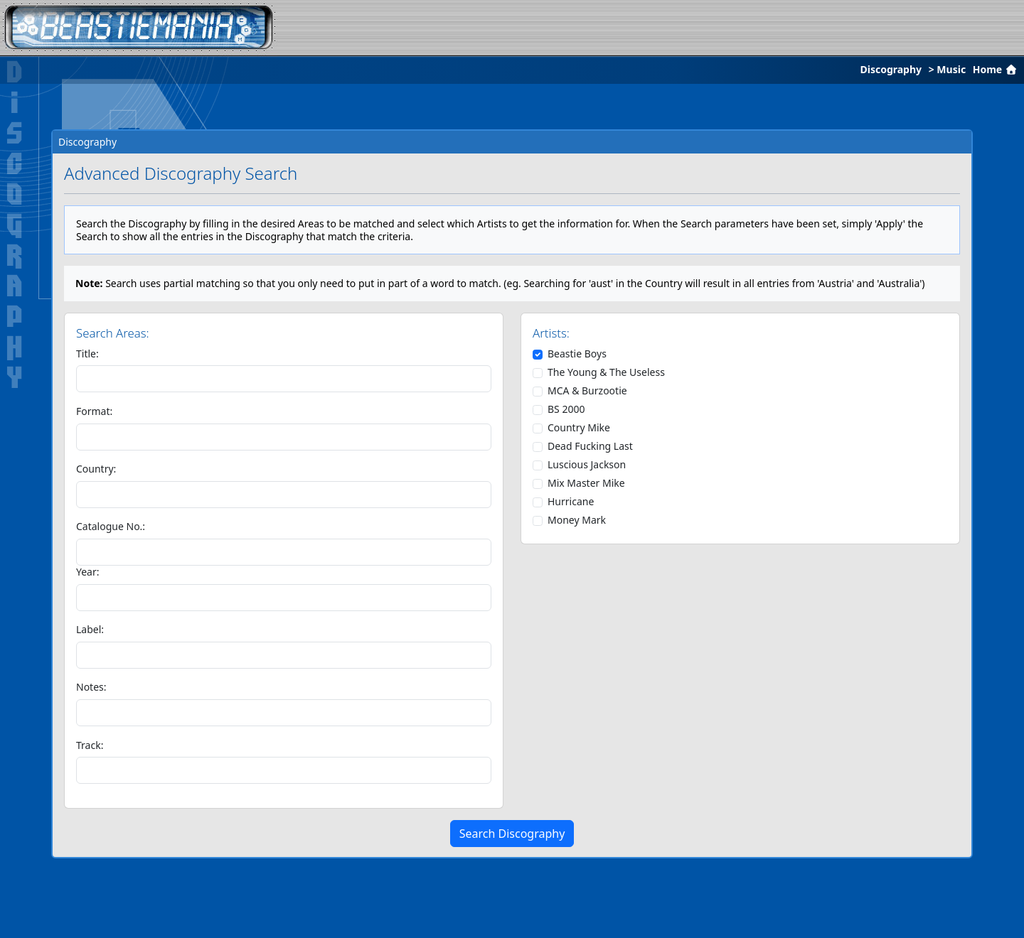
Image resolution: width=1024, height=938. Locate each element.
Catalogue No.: (110, 526)
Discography (891, 69)
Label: (90, 629)
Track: (89, 745)
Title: (87, 353)
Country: (96, 469)
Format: (94, 411)
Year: (88, 572)
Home (996, 69)
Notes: (91, 687)
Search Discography (512, 833)
